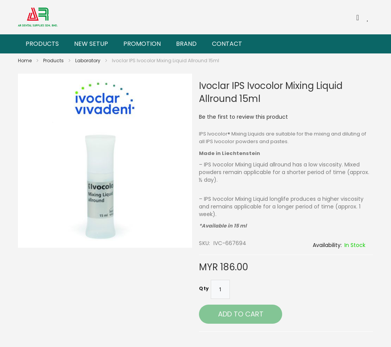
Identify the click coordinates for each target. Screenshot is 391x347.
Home (25, 60)
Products (54, 60)
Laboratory (88, 60)
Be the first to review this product (243, 117)
